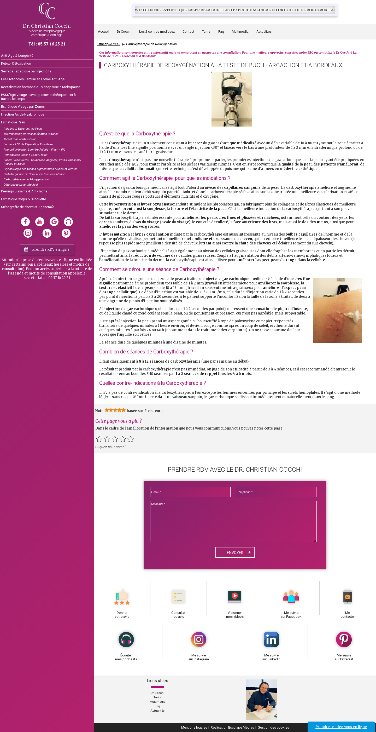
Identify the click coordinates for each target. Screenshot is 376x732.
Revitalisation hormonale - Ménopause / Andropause (40, 87)
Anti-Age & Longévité (17, 56)
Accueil (103, 31)
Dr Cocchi (157, 693)
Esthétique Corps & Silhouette (23, 199)
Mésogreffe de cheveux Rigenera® (27, 207)
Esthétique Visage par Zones (23, 106)
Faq (221, 31)
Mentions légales (194, 727)
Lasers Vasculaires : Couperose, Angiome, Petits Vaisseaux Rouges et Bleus (42, 161)
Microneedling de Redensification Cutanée (31, 134)
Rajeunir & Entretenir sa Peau (23, 128)
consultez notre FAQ (299, 52)
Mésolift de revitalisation (20, 139)
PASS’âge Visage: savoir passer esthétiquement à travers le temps (38, 97)
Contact (188, 31)
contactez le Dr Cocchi (334, 52)
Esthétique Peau (13, 122)
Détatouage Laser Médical (21, 184)
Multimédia (240, 31)
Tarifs (206, 31)
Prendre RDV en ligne (50, 249)
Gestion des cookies (273, 727)
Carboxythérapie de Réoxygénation (26, 179)
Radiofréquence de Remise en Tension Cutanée (34, 174)
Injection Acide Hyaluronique (22, 114)
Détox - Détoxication (16, 63)
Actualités (157, 710)
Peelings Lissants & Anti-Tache (24, 191)
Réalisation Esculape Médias (232, 727)
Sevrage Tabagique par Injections (26, 71)
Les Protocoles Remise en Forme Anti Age (32, 79)
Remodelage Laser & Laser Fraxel (26, 155)
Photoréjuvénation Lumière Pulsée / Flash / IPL (34, 149)
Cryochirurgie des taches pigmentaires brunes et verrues (41, 169)
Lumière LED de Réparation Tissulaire (28, 144)
